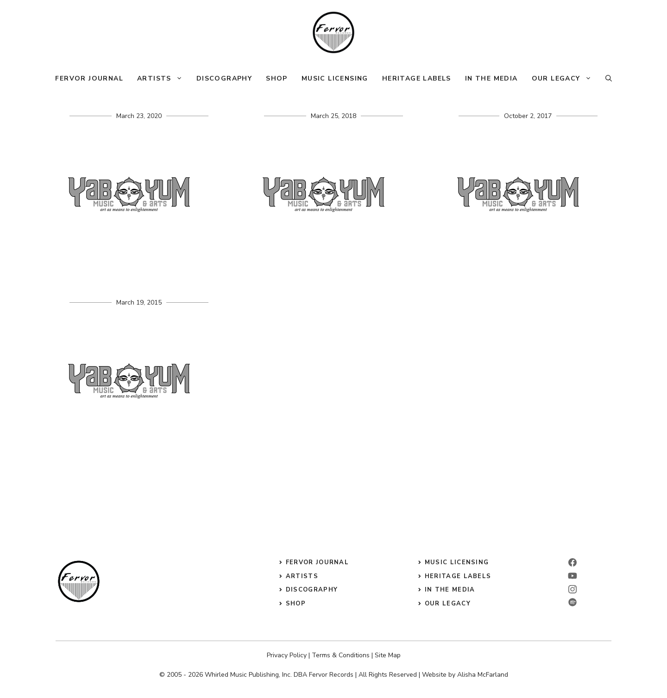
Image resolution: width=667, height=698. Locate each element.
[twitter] (572, 602)
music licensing (457, 562)
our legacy (448, 603)
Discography (224, 78)
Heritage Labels (416, 78)
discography (312, 590)
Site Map (388, 655)
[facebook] (572, 562)
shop (296, 603)
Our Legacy (565, 79)
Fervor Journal (89, 78)
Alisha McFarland (482, 674)
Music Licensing (335, 78)
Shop (277, 78)
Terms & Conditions (341, 655)
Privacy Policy (287, 655)
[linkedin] (572, 575)
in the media (450, 590)
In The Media (491, 78)
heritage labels (458, 576)
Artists (163, 79)
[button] (608, 79)
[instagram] (572, 589)
